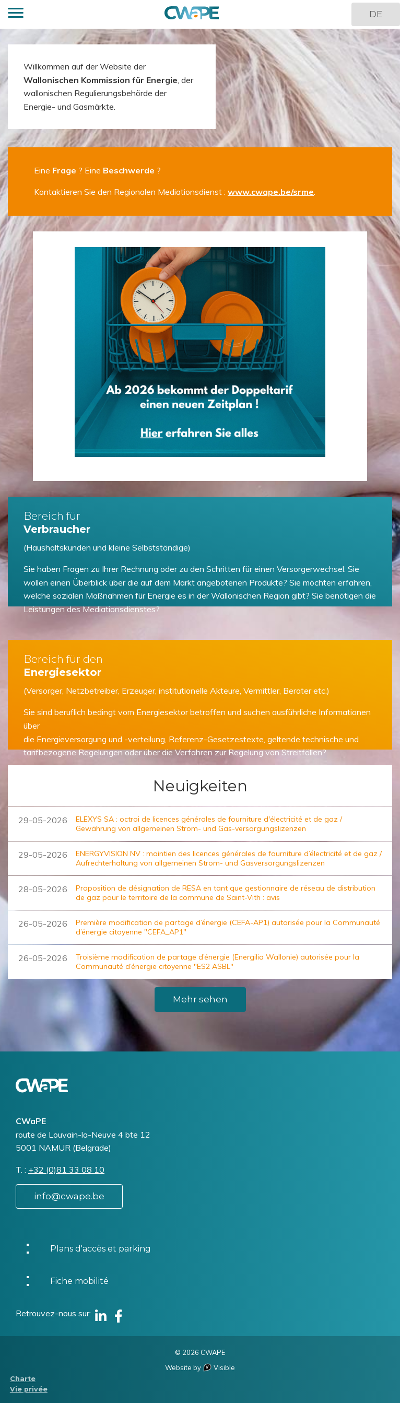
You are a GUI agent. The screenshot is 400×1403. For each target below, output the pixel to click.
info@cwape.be (69, 1196)
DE (375, 14)
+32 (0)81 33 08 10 (66, 1169)
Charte (23, 1379)
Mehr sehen (200, 999)
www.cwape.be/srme (271, 191)
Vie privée (29, 1389)
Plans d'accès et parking (100, 1249)
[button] (15, 14)
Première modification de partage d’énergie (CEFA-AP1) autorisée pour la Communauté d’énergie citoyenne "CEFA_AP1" (228, 927)
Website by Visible (200, 1367)
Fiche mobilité (79, 1281)
